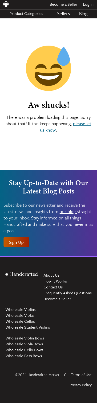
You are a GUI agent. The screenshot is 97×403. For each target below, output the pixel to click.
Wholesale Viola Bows (24, 344)
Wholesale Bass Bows (23, 356)
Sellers (63, 13)
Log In (88, 4)
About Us (51, 275)
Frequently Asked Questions (68, 293)
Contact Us (53, 287)
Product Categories (28, 13)
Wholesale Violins (20, 309)
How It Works (55, 281)
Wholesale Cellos (20, 321)
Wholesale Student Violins (27, 327)
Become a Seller (63, 4)
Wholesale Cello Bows (24, 350)
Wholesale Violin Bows (24, 338)
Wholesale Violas (19, 315)
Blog (83, 13)
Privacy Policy (81, 385)
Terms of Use (81, 374)
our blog (68, 211)
